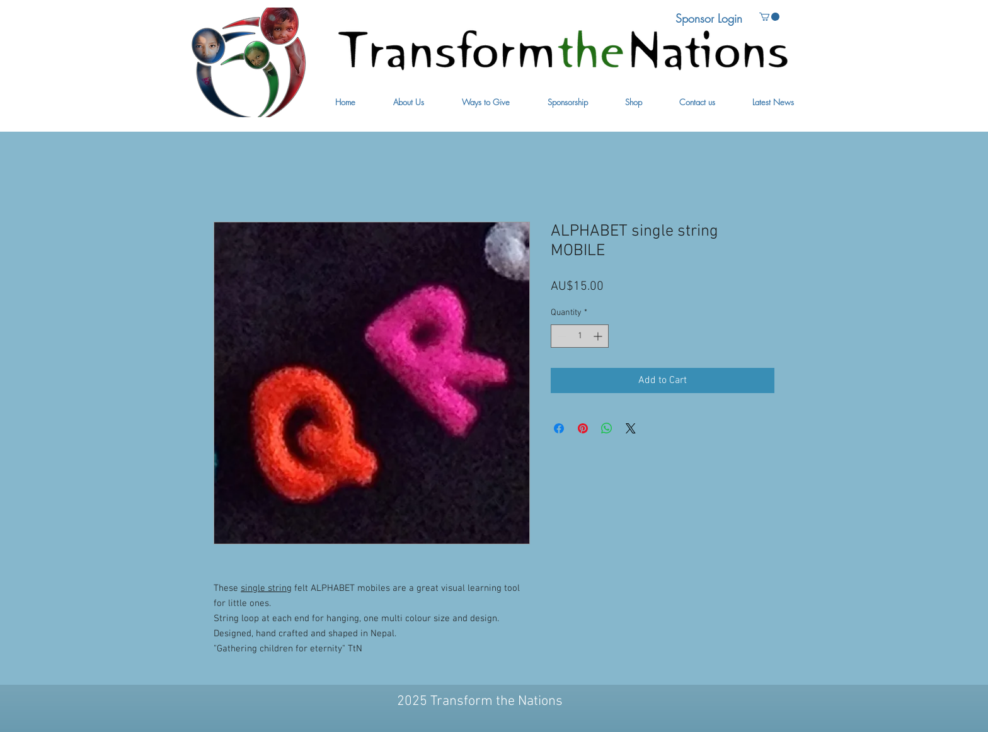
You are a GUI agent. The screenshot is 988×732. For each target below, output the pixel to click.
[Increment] (599, 336)
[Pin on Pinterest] (582, 428)
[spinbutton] (579, 336)
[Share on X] (630, 428)
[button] (408, 102)
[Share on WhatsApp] (606, 428)
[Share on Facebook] (558, 428)
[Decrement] (560, 336)
